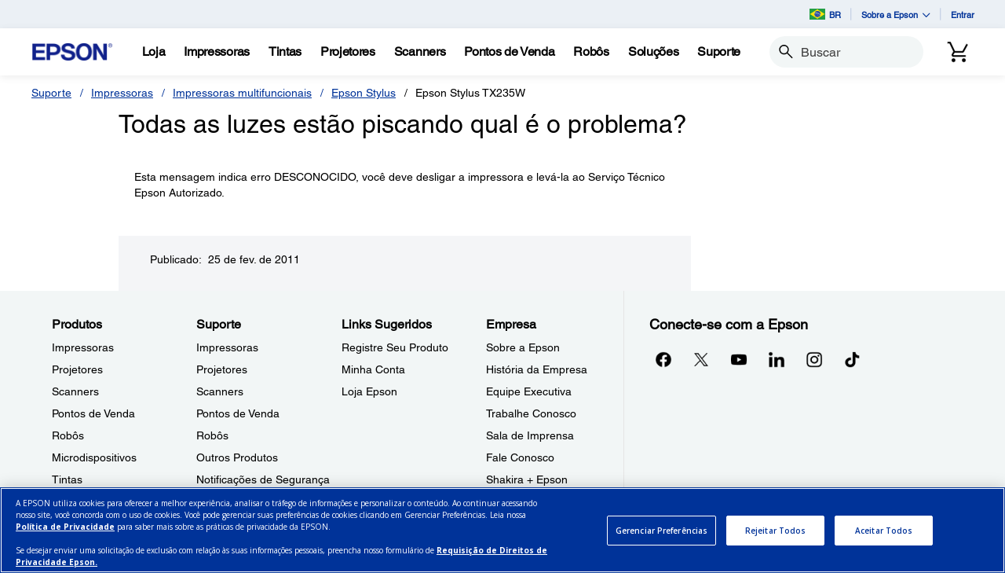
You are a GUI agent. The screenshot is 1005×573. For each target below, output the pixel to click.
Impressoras (122, 92)
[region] (502, 530)
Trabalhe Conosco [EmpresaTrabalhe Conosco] (531, 413)
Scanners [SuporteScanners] (219, 391)
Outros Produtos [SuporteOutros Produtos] (237, 457)
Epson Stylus (363, 92)
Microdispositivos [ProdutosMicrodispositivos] (94, 457)
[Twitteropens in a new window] (701, 359)
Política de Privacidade (65, 526)
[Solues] (653, 51)
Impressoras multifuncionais (242, 92)
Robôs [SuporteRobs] (212, 435)
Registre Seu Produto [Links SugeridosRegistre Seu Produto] (395, 347)
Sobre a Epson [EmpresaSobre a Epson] (523, 347)
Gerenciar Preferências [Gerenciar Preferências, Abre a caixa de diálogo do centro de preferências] (661, 530)
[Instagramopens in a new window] (814, 359)
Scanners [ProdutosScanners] (75, 391)
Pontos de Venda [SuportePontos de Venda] (238, 413)
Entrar (962, 14)
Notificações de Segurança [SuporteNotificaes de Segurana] (263, 479)
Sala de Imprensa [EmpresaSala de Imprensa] (530, 435)
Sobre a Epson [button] (895, 14)
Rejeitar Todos (775, 530)
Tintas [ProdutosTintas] (67, 479)
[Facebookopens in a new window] (663, 359)
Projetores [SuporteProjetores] (221, 369)
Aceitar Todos (883, 530)
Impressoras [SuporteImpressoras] (227, 347)
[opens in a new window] (852, 359)
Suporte (51, 92)
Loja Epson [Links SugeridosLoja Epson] (369, 391)
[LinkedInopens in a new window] (776, 359)
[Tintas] (285, 51)
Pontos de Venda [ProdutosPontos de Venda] (93, 413)
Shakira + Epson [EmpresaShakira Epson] (527, 479)
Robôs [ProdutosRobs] (68, 435)
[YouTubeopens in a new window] (739, 359)
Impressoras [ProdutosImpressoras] (83, 347)
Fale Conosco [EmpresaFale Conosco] (520, 457)
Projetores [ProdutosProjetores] (77, 369)
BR (825, 14)
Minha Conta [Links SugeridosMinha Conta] (373, 369)
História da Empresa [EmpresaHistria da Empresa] (536, 369)
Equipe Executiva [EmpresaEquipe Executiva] (529, 391)
